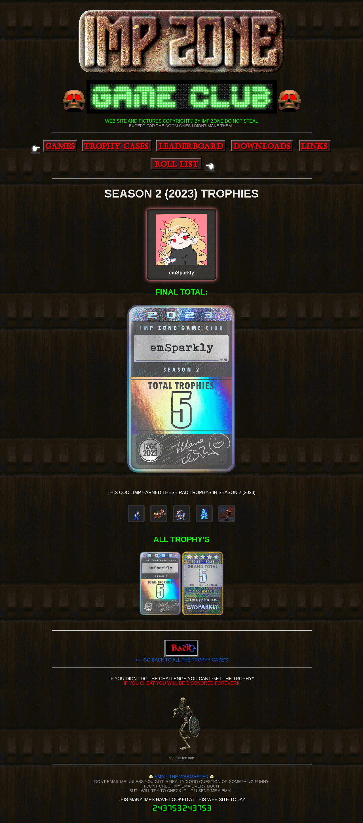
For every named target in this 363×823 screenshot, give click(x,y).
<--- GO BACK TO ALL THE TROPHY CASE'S (181, 660)
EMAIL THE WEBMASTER (181, 776)
